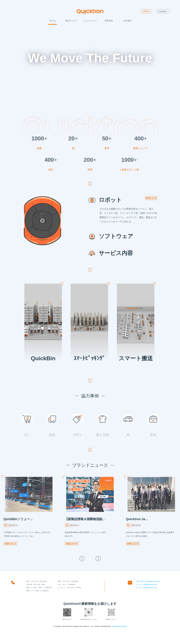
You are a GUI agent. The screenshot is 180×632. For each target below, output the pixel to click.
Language (163, 11)
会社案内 (128, 21)
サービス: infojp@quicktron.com (146, 584)
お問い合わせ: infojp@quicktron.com (148, 581)
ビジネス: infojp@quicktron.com (146, 587)
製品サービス (71, 21)
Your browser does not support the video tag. (90, 67)
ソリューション (90, 21)
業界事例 (109, 21)
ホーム (53, 21)
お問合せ (146, 11)
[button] (81, 558)
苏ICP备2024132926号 (119, 626)
